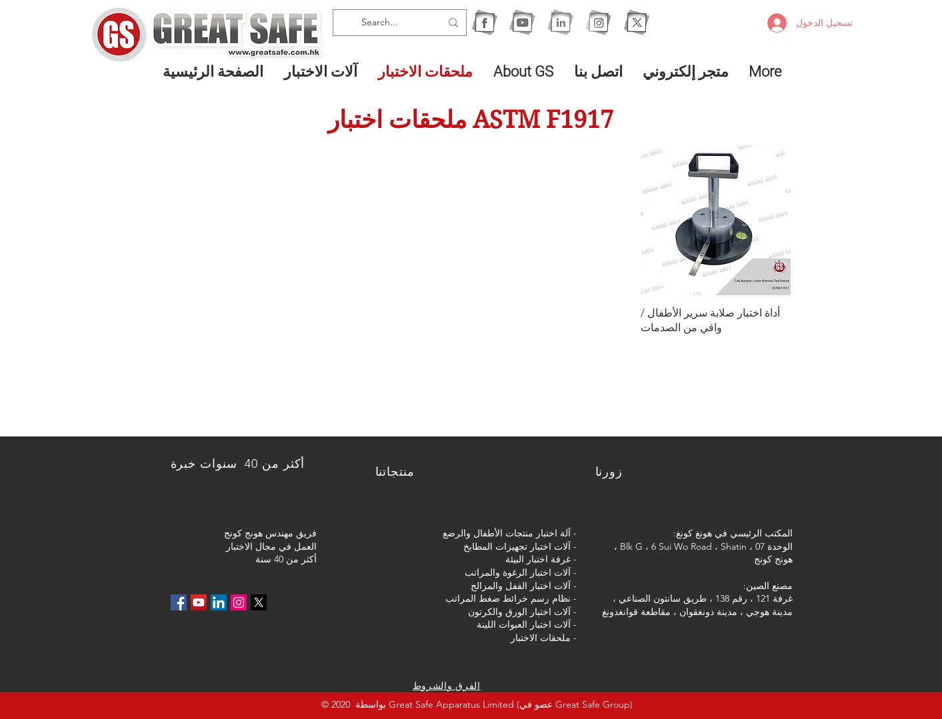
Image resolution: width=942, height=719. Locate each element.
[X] (636, 22)
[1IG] (598, 22)
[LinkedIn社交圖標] (219, 602)
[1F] (484, 22)
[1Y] (522, 22)
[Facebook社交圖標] (179, 602)
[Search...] (401, 22)
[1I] (560, 22)
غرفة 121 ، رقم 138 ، (751, 598)
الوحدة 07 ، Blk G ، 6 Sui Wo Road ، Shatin (706, 546)
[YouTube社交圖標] (199, 602)
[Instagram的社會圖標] (239, 602)
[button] (321, 71)
